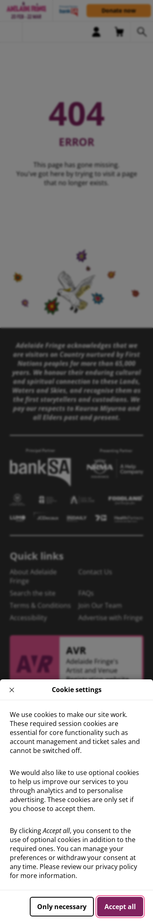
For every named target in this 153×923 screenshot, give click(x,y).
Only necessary (61, 906)
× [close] (12, 689)
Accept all (120, 906)
